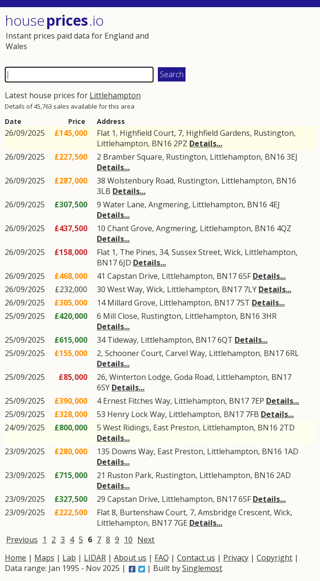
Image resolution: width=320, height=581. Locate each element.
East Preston (176, 427)
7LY (250, 289)
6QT (225, 340)
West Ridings (126, 427)
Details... (205, 143)
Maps (44, 557)
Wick (232, 252)
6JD (125, 262)
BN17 (107, 262)
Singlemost (202, 568)
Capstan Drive (132, 276)
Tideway (122, 340)
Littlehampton (115, 95)
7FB (252, 414)
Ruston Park (129, 475)
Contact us (196, 557)
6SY (103, 387)
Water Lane (124, 204)
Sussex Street (196, 252)
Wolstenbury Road (140, 180)
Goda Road (193, 377)
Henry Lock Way (136, 414)
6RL (292, 353)
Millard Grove (131, 302)
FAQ (162, 557)
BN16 (162, 143)
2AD (283, 475)
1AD (291, 451)
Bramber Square (132, 157)
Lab (69, 557)
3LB (104, 191)
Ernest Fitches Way (136, 401)
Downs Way (133, 451)
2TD (287, 427)
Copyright (274, 557)
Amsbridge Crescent (234, 512)
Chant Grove (129, 228)
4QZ (284, 228)
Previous (22, 539)
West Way (125, 289)
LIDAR (95, 557)
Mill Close (120, 316)
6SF (244, 276)
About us (130, 557)
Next (146, 539)
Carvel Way (185, 353)
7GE (180, 523)
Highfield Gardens (218, 133)
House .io (54, 20)
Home (15, 557)
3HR (269, 316)
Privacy (235, 557)
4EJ (274, 204)
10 (128, 539)
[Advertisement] (237, 36)
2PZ (180, 143)
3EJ (292, 157)
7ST (243, 302)
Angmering (168, 204)
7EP (257, 401)
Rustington (274, 133)
